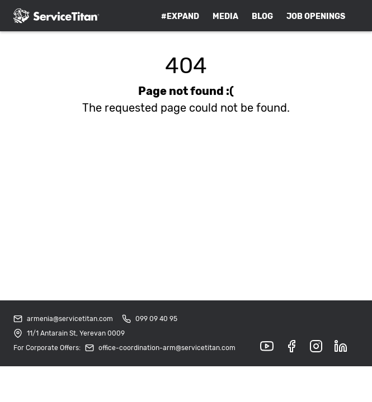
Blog (262, 16)
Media (225, 16)
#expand (180, 16)
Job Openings (315, 16)
